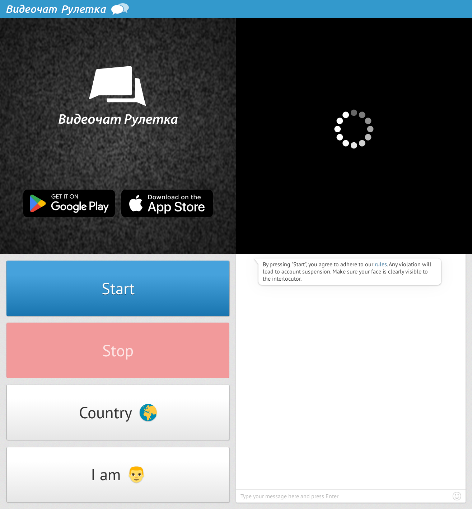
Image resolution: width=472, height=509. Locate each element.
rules (381, 264)
